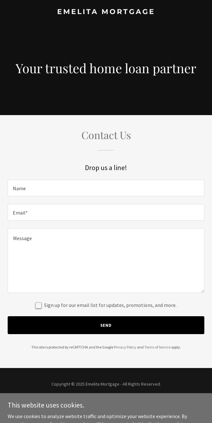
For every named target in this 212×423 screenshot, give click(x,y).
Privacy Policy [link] (125, 347)
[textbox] (106, 188)
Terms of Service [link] (157, 347)
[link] (106, 12)
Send (106, 325)
